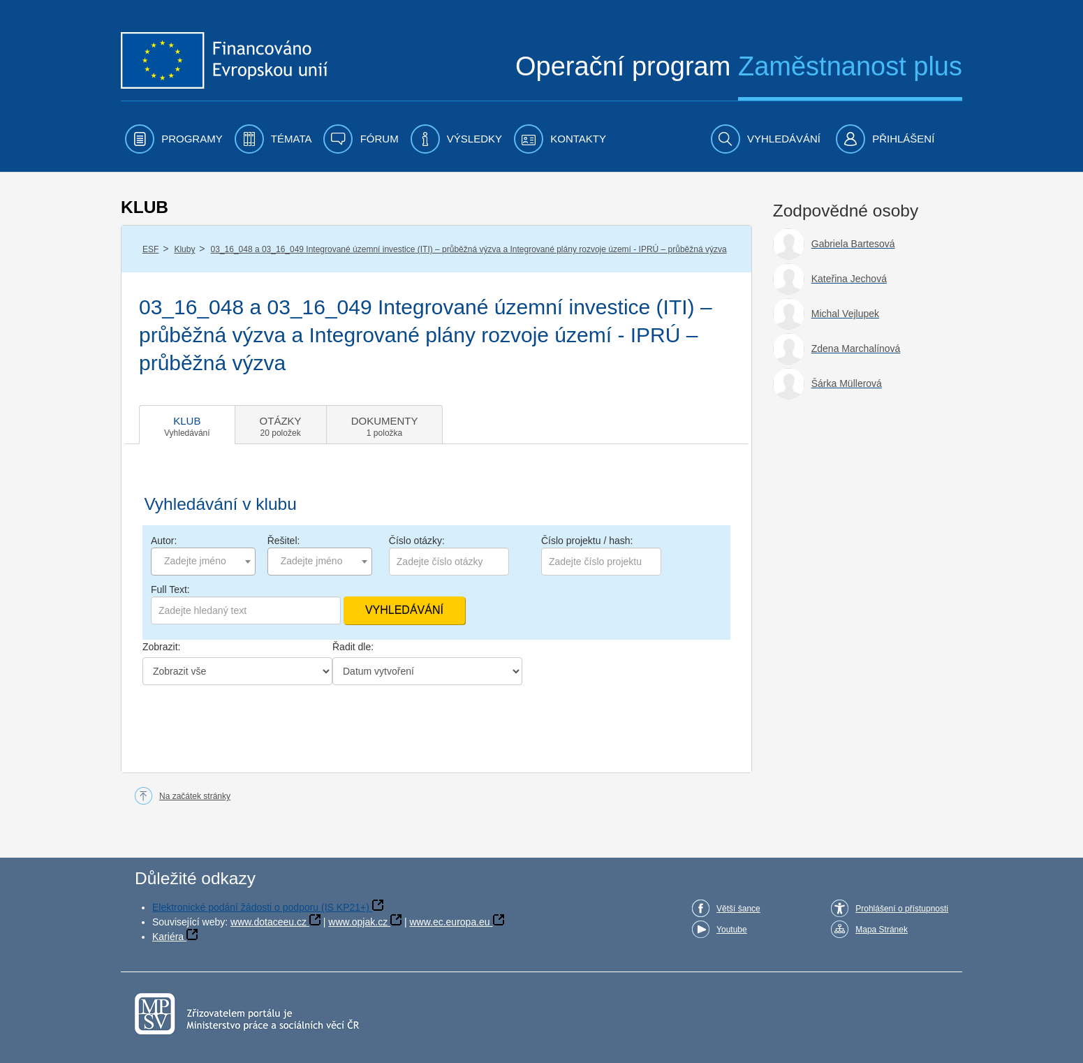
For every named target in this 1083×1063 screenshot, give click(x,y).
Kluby (184, 249)
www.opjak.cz (358, 922)
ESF (150, 249)
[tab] (187, 424)
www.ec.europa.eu (449, 922)
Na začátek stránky (194, 796)
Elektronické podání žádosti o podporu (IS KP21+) (260, 907)
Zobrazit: (161, 646)
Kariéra (168, 936)
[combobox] (203, 562)
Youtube (731, 929)
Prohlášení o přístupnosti (901, 909)
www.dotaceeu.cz (268, 922)
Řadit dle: (353, 646)
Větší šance (738, 909)
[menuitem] (174, 139)
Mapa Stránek (881, 929)
